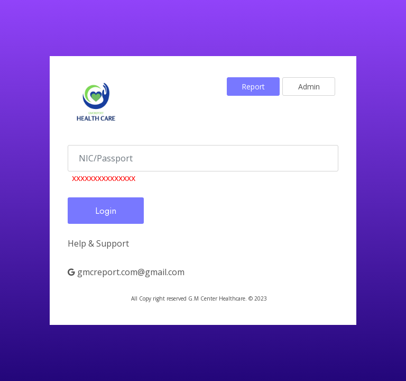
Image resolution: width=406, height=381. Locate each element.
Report (253, 86)
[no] (203, 158)
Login (105, 210)
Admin (309, 86)
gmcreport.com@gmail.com (126, 272)
